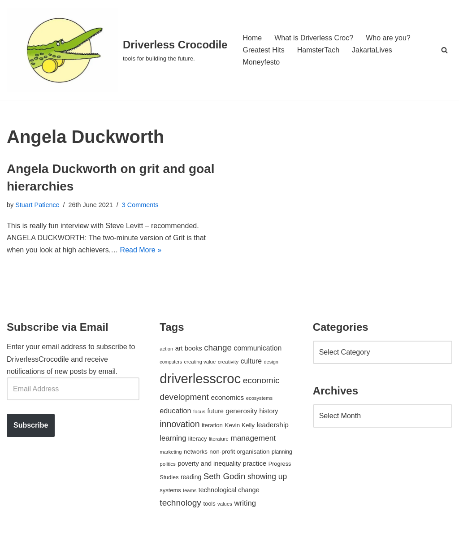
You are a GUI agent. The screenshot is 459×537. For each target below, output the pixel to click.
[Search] (444, 50)
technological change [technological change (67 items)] (229, 490)
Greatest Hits (263, 50)
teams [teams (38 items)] (189, 490)
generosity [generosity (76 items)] (241, 411)
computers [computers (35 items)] (171, 361)
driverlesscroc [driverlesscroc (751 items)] (200, 378)
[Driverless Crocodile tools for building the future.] (117, 50)
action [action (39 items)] (166, 348)
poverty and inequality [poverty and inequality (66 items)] (209, 463)
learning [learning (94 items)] (173, 438)
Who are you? (388, 38)
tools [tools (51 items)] (209, 503)
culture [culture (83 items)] (251, 361)
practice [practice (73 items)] (255, 463)
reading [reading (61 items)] (191, 477)
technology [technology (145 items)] (180, 502)
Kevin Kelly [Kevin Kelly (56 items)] (240, 425)
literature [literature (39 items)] (219, 439)
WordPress (86, 525)
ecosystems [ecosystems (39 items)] (259, 398)
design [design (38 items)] (271, 361)
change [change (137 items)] (218, 347)
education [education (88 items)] (175, 411)
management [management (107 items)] (253, 437)
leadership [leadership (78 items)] (273, 425)
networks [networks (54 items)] (196, 451)
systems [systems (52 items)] (170, 490)
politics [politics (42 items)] (168, 464)
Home (252, 38)
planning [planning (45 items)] (282, 452)
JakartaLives (372, 50)
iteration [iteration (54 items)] (212, 425)
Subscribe (30, 425)
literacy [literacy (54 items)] (197, 438)
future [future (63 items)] (216, 411)
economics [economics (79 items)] (227, 397)
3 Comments (140, 204)
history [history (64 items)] (268, 411)
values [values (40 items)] (224, 504)
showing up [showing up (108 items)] (267, 476)
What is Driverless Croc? (313, 38)
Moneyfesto (261, 62)
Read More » (141, 250)
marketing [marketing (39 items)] (171, 452)
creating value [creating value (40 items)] (200, 361)
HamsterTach (318, 50)
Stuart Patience (37, 204)
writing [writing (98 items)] (245, 503)
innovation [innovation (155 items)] (179, 424)
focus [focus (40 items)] (199, 411)
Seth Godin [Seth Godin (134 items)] (225, 476)
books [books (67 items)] (193, 348)
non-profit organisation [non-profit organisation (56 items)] (239, 451)
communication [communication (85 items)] (257, 348)
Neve (15, 525)
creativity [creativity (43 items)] (228, 361)
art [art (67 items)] (179, 348)
